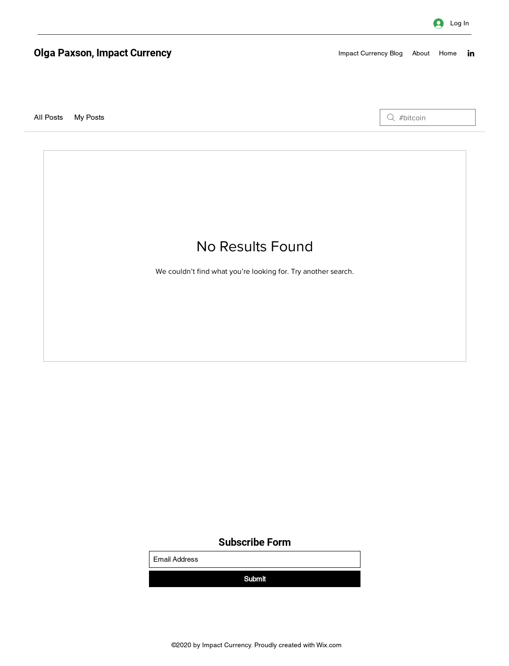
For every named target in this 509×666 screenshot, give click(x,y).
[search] (428, 117)
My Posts (89, 117)
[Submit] (254, 579)
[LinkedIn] (471, 53)
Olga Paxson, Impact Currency (103, 53)
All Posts (48, 117)
